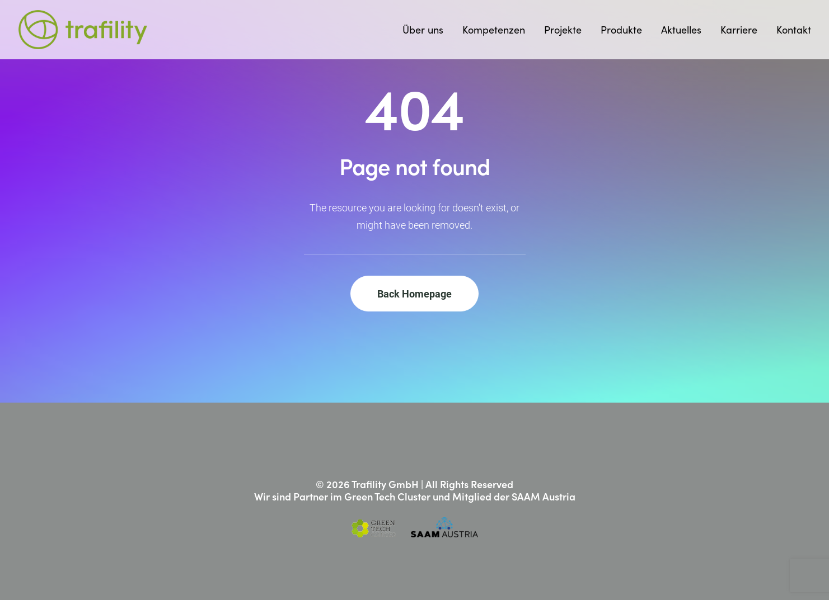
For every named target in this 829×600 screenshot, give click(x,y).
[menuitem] (426, 29)
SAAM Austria (543, 496)
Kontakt (793, 29)
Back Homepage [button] (414, 293)
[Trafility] (83, 29)
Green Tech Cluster (387, 496)
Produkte (621, 29)
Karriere (738, 29)
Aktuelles (681, 29)
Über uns (422, 29)
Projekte (563, 29)
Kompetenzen (493, 29)
